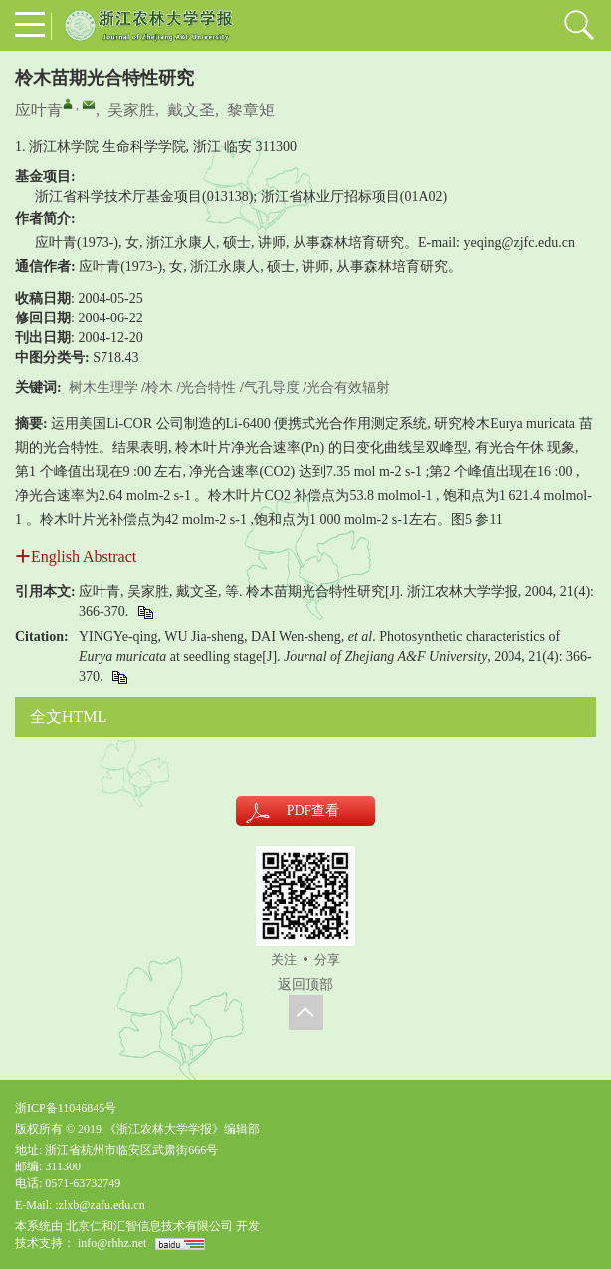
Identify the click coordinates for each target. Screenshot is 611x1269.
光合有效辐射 (348, 387)
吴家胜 (131, 110)
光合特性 (208, 387)
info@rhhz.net (112, 1243)
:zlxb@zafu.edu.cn (99, 1205)
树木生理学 (103, 387)
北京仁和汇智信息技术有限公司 (149, 1226)
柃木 (159, 387)
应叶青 (39, 110)
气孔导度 (272, 387)
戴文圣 (191, 110)
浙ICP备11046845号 (65, 1108)
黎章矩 (251, 110)
